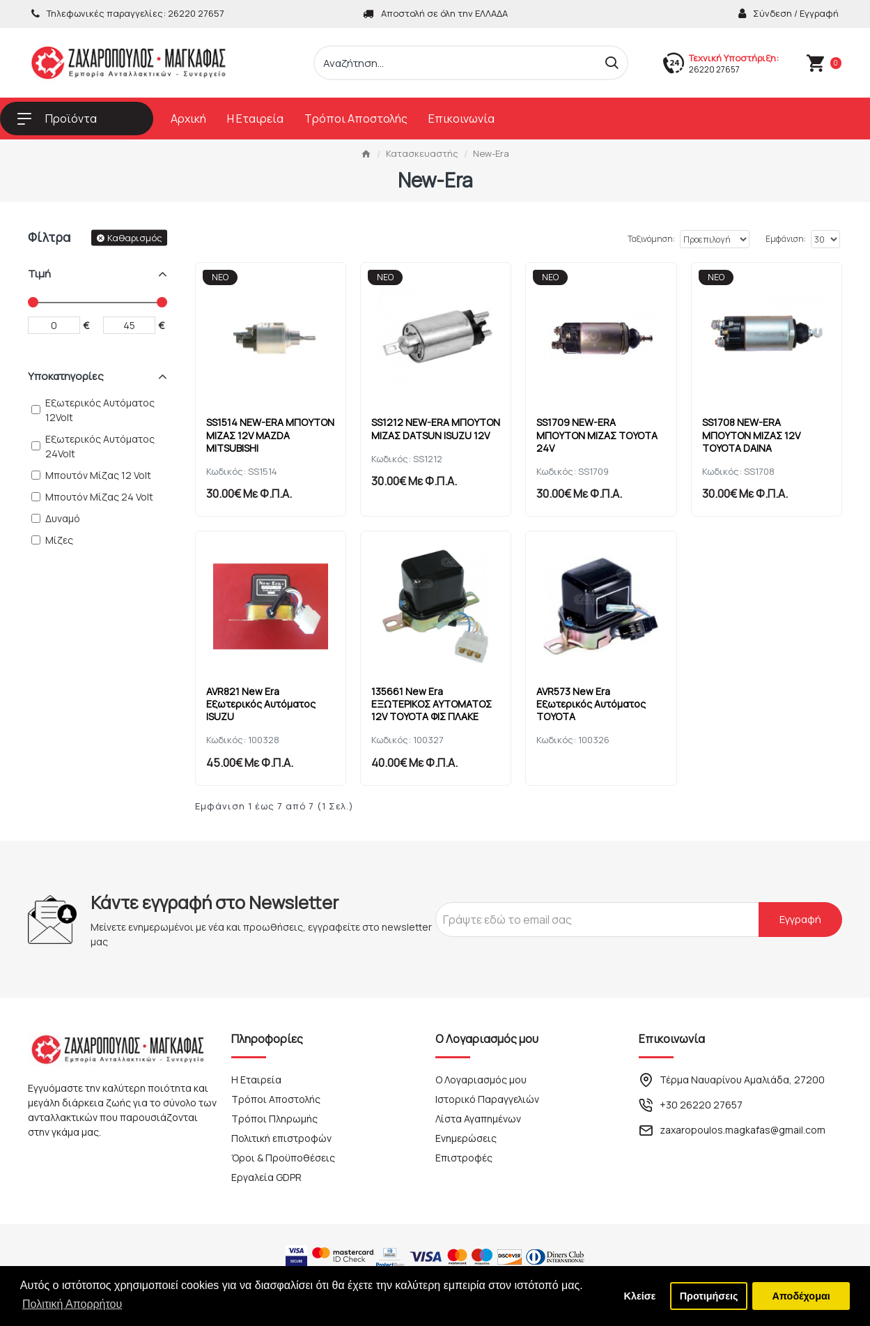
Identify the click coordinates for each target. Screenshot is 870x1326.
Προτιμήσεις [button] (709, 1296)
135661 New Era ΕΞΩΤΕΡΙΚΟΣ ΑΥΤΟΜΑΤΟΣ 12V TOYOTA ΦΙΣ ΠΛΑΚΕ (435, 700)
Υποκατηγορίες (66, 376)
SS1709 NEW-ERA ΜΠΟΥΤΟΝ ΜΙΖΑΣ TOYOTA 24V (600, 431)
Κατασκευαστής (422, 153)
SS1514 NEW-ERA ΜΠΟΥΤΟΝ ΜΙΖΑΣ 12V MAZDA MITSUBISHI (259, 431)
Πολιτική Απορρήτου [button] (72, 1304)
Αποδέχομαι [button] (801, 1296)
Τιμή (39, 273)
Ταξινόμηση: (606, 239)
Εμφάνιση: (786, 239)
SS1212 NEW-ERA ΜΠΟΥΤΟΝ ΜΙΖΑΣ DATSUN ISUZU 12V (435, 431)
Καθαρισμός (134, 237)
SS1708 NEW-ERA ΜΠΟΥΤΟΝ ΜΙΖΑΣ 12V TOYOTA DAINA (755, 431)
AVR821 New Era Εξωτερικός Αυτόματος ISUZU (264, 700)
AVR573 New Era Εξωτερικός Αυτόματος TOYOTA (594, 700)
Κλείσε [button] (640, 1296)
